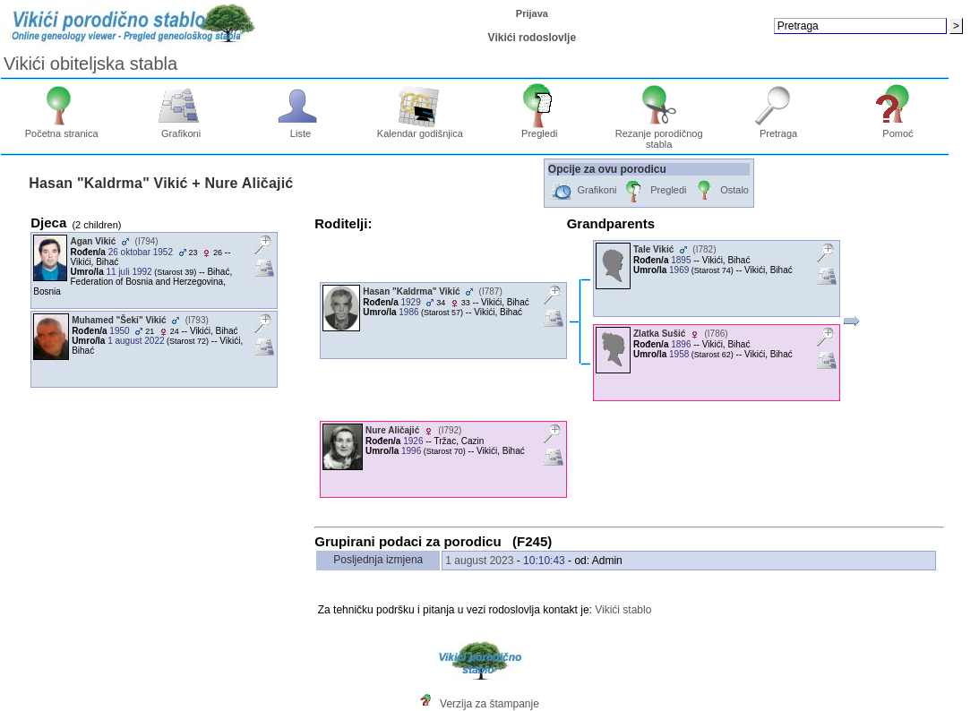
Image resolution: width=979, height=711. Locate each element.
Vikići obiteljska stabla (90, 63)
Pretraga (778, 129)
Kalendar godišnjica (420, 129)
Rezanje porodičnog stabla (659, 134)
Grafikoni (181, 129)
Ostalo (720, 191)
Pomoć (897, 129)
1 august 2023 (479, 560)
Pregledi (539, 129)
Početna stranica (62, 129)
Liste (300, 129)
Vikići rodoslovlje (532, 37)
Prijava (532, 13)
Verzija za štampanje (489, 704)
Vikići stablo (623, 610)
